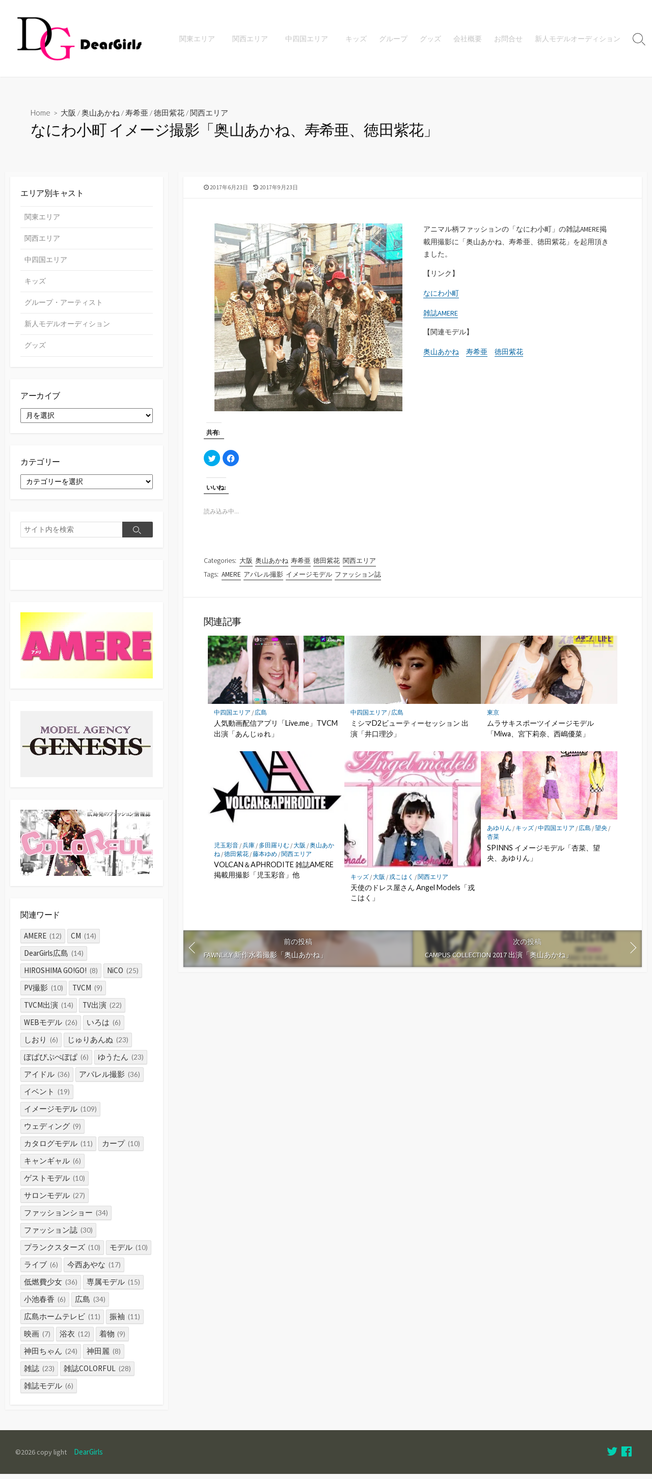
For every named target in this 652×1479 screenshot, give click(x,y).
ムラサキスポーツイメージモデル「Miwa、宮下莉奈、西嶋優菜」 (540, 733)
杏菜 (493, 842)
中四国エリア (308, 38)
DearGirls (90, 1457)
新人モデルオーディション (577, 38)
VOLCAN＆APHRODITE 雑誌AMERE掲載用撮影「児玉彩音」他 (274, 874)
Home (41, 113)
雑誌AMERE (440, 318)
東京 (493, 718)
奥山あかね (102, 113)
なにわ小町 (441, 298)
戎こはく (401, 882)
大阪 (69, 113)
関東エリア (202, 38)
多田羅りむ (274, 850)
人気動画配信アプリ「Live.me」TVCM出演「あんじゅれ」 (276, 733)
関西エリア (253, 38)
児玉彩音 (226, 850)
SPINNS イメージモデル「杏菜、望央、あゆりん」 (543, 857)
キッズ (356, 38)
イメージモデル (309, 577)
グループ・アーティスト (63, 303)
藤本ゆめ (265, 859)
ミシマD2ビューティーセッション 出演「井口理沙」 (409, 733)
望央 (601, 833)
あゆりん (499, 833)
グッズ (430, 38)
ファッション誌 (358, 577)
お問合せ (508, 38)
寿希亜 (137, 113)
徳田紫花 (170, 113)
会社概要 (467, 38)
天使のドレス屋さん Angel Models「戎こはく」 (412, 897)
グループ (393, 38)
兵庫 (248, 850)
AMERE (231, 577)
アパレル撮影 (263, 577)
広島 (261, 718)
